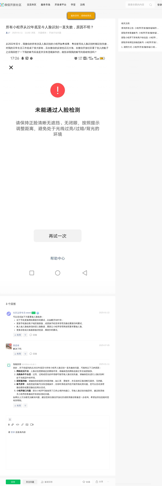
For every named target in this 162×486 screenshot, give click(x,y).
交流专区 (31, 4)
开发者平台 (60, 4)
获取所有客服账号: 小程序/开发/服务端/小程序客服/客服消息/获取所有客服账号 (140, 33)
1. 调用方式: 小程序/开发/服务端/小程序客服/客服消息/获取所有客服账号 (140, 47)
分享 (99, 481)
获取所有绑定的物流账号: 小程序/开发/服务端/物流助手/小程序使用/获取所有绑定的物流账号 (140, 42)
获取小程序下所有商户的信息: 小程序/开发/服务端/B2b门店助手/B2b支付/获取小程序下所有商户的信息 (140, 37)
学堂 (73, 4)
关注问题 (30, 482)
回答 (13, 482)
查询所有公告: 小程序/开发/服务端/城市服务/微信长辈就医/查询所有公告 (140, 28)
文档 (82, 4)
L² (9, 33)
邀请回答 (47, 482)
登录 (159, 5)
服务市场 (45, 4)
